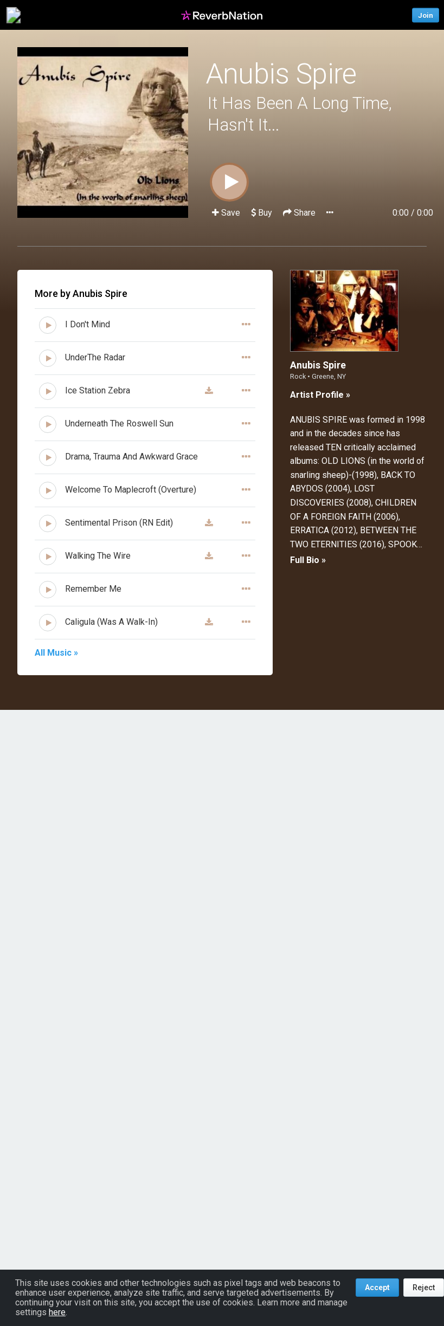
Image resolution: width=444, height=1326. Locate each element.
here (57, 1312)
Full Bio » (308, 560)
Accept (377, 1287)
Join (425, 15)
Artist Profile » (320, 395)
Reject (424, 1287)
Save (227, 213)
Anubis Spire (281, 73)
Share (300, 213)
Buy (261, 213)
